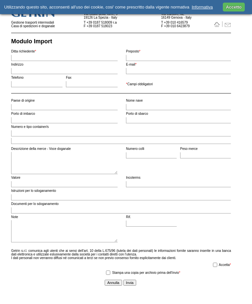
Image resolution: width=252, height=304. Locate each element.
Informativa (202, 7)
